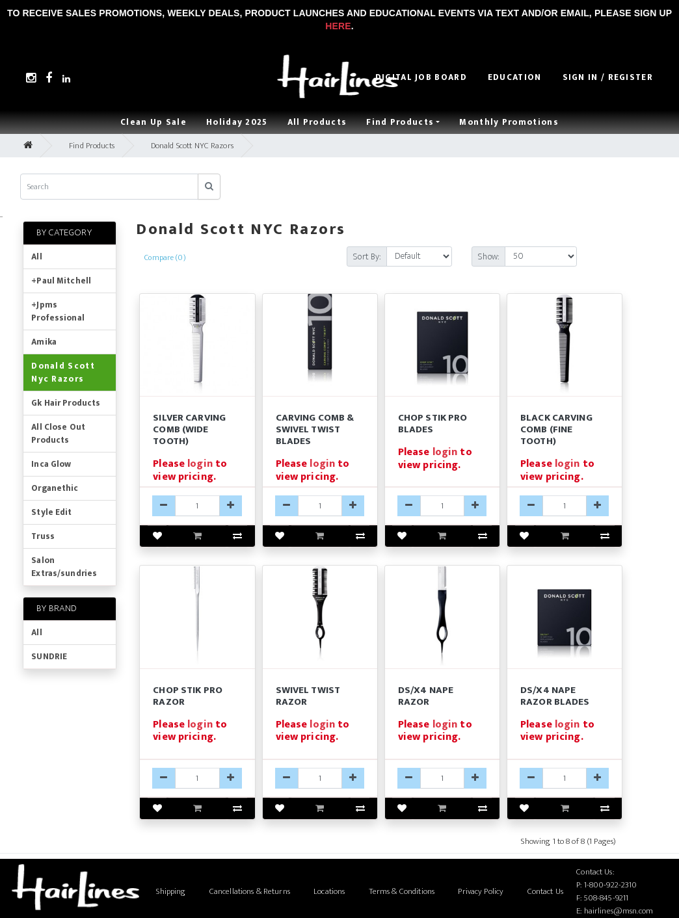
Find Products (91, 145)
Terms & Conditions (401, 891)
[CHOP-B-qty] (442, 505)
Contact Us (545, 891)
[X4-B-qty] (564, 778)
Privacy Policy (480, 891)
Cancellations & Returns (249, 891)
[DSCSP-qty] (197, 778)
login (200, 464)
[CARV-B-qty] (320, 505)
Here (338, 26)
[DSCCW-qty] (197, 505)
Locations (329, 891)
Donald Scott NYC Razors (192, 145)
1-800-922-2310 (610, 885)
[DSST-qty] (320, 778)
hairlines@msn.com (618, 911)
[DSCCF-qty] (564, 505)
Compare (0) (164, 257)
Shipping (170, 891)
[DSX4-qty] (442, 778)
